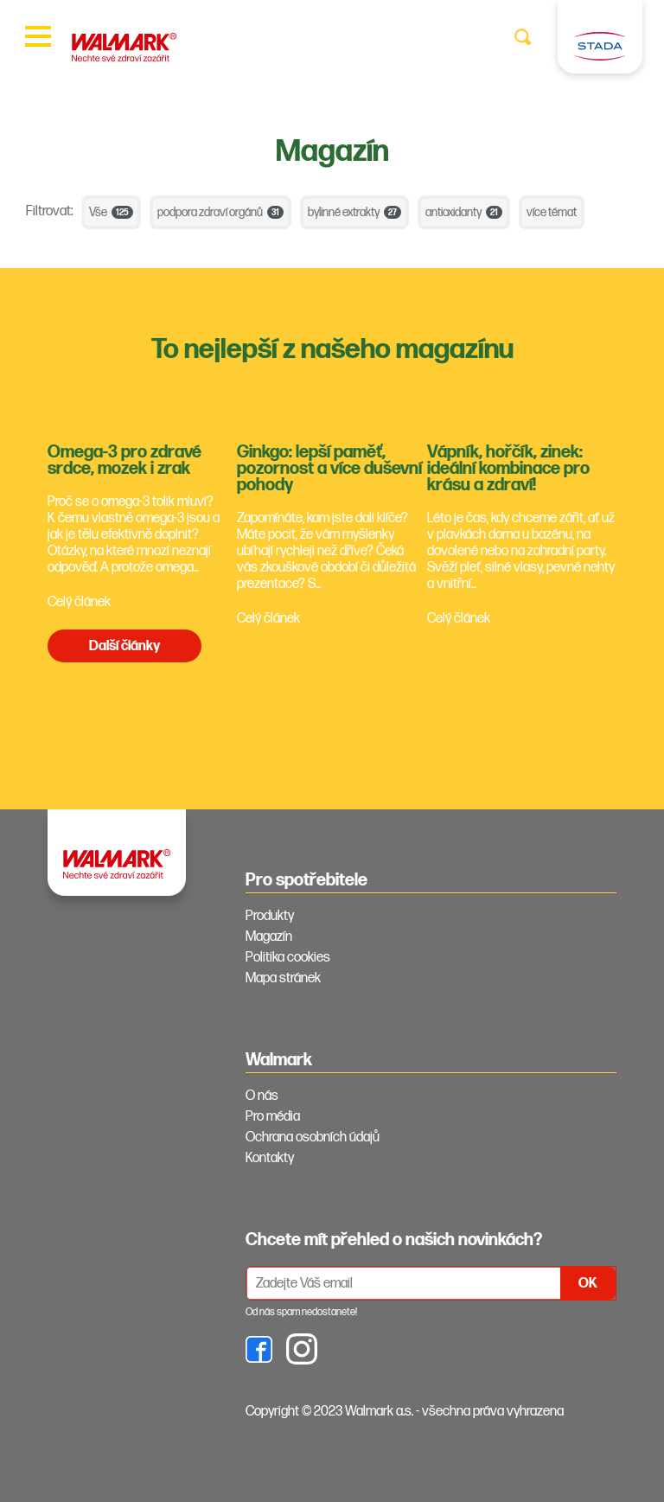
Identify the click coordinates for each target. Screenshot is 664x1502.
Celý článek (79, 602)
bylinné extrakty (354, 212)
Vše (111, 212)
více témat (552, 212)
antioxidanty (463, 212)
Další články (124, 646)
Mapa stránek (283, 978)
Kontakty (270, 1158)
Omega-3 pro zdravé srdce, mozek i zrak (124, 460)
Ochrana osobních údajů (313, 1137)
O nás (262, 1096)
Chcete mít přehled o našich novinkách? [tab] (394, 1240)
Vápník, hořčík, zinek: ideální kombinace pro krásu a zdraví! (508, 468)
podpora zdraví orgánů (220, 212)
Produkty (270, 916)
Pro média (273, 1117)
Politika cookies (288, 957)
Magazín (269, 937)
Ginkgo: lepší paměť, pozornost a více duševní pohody (329, 468)
